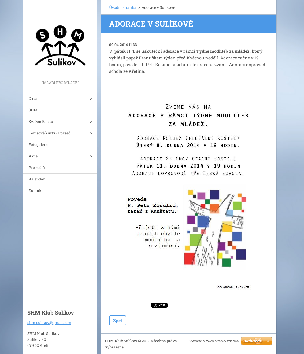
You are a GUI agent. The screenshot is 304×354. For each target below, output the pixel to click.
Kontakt (36, 190)
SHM (33, 109)
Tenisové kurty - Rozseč (49, 132)
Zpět (117, 320)
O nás (33, 98)
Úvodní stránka (122, 7)
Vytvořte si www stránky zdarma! (214, 341)
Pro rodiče (37, 167)
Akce (33, 156)
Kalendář (37, 179)
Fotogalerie (38, 144)
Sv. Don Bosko (41, 121)
